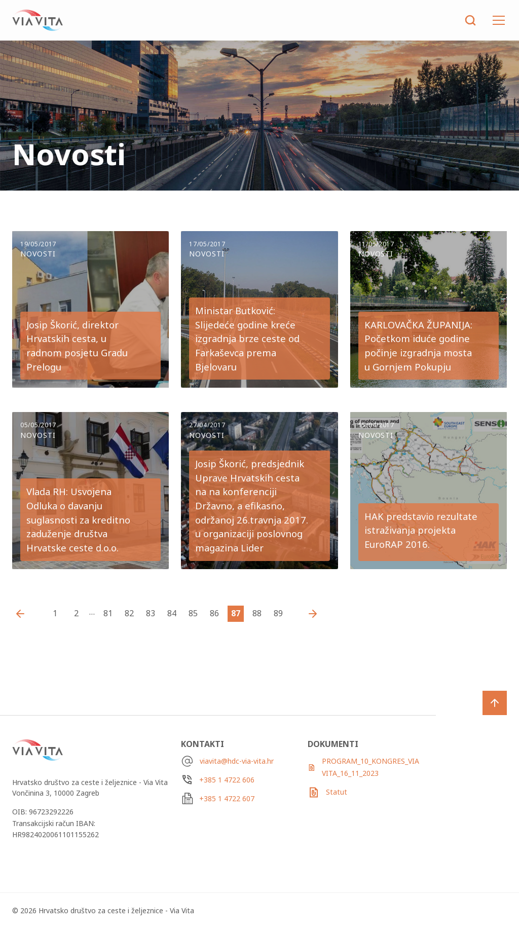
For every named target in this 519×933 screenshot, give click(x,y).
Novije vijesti (22, 614)
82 (129, 613)
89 (278, 613)
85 (193, 613)
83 (150, 613)
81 (108, 613)
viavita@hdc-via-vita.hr (237, 761)
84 (171, 613)
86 (214, 613)
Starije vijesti (310, 614)
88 (257, 613)
